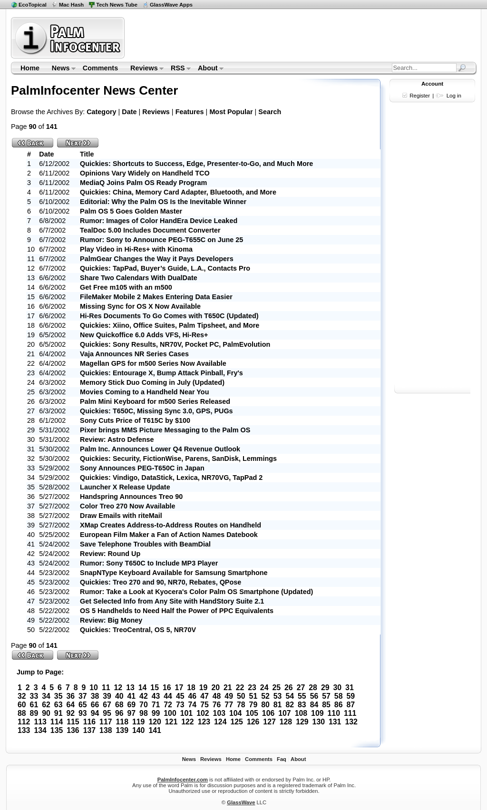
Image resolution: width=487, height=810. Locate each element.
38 (95, 696)
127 (269, 722)
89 (34, 713)
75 (204, 705)
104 (235, 713)
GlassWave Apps (171, 5)
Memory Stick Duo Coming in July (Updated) (152, 382)
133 (24, 730)
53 (277, 696)
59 (350, 696)
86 (338, 705)
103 (219, 713)
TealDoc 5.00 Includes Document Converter (150, 230)
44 (168, 696)
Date (129, 112)
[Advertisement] (302, 37)
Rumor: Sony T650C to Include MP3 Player (149, 563)
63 (58, 705)
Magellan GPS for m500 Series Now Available (153, 363)
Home (29, 68)
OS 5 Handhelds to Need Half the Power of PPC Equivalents (176, 611)
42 (143, 696)
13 (130, 687)
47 (204, 696)
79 (253, 705)
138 (105, 730)
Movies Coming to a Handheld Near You (144, 392)
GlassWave (241, 802)
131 (335, 722)
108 (301, 713)
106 (268, 713)
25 (276, 687)
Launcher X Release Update (125, 487)
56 (314, 696)
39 (107, 696)
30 (337, 687)
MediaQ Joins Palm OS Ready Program (143, 182)
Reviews (144, 69)
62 (46, 705)
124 (220, 722)
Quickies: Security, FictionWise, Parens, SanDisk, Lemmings (178, 458)
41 (131, 696)
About (208, 69)
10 (93, 687)
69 (131, 705)
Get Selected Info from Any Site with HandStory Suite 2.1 (172, 601)
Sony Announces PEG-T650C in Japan (142, 468)
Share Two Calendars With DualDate (138, 278)
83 (302, 705)
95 (107, 713)
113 (40, 722)
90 (46, 713)
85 (326, 705)
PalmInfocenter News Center (94, 90)
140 (138, 730)
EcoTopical (33, 5)
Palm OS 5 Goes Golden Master (131, 211)
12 (118, 687)
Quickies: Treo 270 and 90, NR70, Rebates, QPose (160, 582)
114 (56, 722)
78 (241, 705)
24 (264, 687)
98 (143, 713)
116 (89, 722)
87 (350, 705)
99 (156, 713)
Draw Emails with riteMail (121, 515)
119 (138, 722)
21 (228, 687)
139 (122, 730)
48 (217, 696)
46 (192, 696)
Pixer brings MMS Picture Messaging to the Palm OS (165, 430)
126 (253, 722)
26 (288, 687)
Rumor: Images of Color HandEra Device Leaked (158, 220)
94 (95, 713)
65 (82, 705)
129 (302, 722)
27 (301, 687)
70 (143, 705)
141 (154, 730)
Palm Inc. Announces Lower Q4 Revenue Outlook (160, 449)
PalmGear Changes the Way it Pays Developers (157, 259)
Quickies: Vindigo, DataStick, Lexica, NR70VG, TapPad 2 (171, 477)
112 (24, 722)
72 (168, 705)
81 (277, 705)
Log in (454, 95)
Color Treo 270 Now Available (127, 506)
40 (119, 696)
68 (119, 705)
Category (101, 112)
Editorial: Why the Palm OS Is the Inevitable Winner (163, 201)
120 (154, 722)
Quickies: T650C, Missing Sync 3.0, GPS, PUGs (156, 411)
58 (338, 696)
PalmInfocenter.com (182, 779)
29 (325, 687)
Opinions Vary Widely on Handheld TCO (145, 173)
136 (73, 730)
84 (314, 705)
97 (131, 713)
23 (252, 687)
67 (107, 705)
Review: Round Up (110, 553)
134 (40, 730)
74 (192, 705)
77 (228, 705)
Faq (281, 759)
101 (186, 713)
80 (265, 705)
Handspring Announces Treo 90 (131, 496)
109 (317, 713)
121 (171, 722)
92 (70, 713)
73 (180, 705)
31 (349, 687)
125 (236, 722)
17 (179, 687)
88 (22, 713)
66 (95, 705)
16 (167, 687)
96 (119, 713)
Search (269, 112)
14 (142, 687)
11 (106, 687)
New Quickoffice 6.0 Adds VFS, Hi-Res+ (144, 335)
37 (82, 696)
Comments (100, 68)
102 (202, 713)
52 (265, 696)
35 (58, 696)
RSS (178, 69)
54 (289, 696)
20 (215, 687)
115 (73, 722)
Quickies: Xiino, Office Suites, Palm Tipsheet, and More (169, 325)
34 (46, 696)
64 (70, 705)
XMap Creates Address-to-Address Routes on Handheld (170, 525)
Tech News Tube (116, 5)
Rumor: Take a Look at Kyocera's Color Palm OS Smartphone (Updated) (196, 591)
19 (203, 687)
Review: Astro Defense (117, 439)
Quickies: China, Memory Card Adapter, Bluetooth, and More (178, 192)
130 (318, 722)
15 (154, 687)
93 (82, 713)
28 (313, 687)
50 (241, 696)
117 (105, 722)
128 (286, 722)
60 (22, 705)
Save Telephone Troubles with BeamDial (145, 544)
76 (217, 705)
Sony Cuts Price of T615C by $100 (135, 420)
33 (34, 696)
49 (228, 696)
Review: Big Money (111, 620)
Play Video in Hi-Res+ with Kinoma (136, 249)
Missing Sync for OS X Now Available (140, 306)
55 (302, 696)
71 (156, 705)
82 (289, 705)
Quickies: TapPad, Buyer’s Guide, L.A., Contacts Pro (165, 268)
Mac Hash (71, 5)
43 (156, 696)
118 (122, 722)
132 (351, 722)
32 (22, 696)
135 (56, 730)
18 (191, 687)
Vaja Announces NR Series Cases (134, 354)
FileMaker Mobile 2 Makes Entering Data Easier (156, 297)
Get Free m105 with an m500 (126, 287)
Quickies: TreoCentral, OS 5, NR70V (138, 630)
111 (350, 713)
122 (187, 722)
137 (89, 730)
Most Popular (231, 112)
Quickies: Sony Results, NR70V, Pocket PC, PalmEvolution (175, 344)
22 (240, 687)
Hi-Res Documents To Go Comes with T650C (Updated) (169, 316)
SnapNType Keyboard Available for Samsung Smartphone (174, 572)
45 (180, 696)
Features (189, 112)
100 (170, 713)
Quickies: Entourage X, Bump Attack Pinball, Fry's (161, 373)
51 (253, 696)
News (61, 69)
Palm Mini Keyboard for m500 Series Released (155, 401)
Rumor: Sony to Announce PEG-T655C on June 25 (161, 240)
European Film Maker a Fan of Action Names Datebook (169, 534)
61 (34, 705)
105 (251, 713)
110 (334, 713)
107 (284, 713)
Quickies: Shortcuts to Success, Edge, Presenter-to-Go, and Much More (196, 163)
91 (58, 713)
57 (326, 696)
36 (70, 696)
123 (204, 722)
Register (419, 95)
